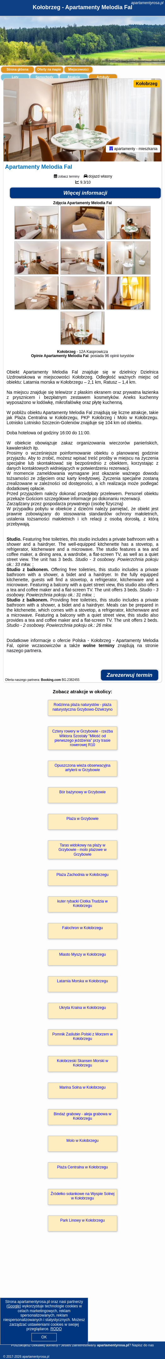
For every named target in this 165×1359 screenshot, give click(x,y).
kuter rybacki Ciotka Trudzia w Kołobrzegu (82, 903)
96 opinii (112, 356)
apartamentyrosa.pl (147, 3)
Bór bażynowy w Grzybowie (82, 792)
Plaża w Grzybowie (82, 818)
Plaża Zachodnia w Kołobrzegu (82, 874)
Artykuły (103, 77)
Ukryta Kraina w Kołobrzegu (82, 1007)
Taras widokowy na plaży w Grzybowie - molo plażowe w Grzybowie (83, 850)
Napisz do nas (143, 1345)
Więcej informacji (85, 193)
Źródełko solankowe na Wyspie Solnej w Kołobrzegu (83, 1196)
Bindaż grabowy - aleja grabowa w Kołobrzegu (82, 1116)
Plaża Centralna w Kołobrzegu (82, 1167)
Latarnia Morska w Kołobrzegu (82, 981)
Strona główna (17, 69)
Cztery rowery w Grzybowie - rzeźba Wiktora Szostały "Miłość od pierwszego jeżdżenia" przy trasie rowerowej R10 (82, 738)
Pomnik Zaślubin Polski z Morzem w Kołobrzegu (82, 1036)
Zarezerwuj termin (130, 675)
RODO (56, 1329)
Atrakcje (73, 77)
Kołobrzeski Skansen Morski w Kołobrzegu (82, 1063)
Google (14, 1306)
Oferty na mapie (49, 69)
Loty (15, 77)
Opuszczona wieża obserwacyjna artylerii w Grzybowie (82, 767)
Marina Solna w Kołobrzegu (83, 1087)
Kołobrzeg (146, 83)
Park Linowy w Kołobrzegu (82, 1220)
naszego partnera (24, 650)
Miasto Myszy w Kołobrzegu (82, 954)
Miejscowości (78, 69)
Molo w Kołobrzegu (82, 1140)
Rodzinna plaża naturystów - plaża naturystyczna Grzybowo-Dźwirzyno (83, 706)
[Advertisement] (82, 1295)
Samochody (45, 77)
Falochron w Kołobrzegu (82, 928)
